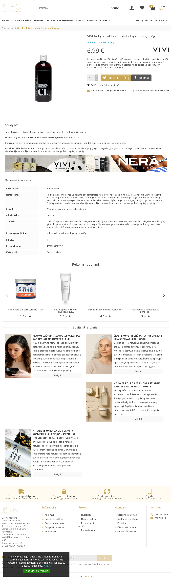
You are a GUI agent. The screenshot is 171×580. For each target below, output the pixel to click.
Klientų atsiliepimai (126, 527)
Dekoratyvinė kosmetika (60, 20)
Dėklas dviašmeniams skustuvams (105, 309)
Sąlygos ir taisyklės (54, 527)
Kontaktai (122, 523)
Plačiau (47, 565)
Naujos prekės (88, 518)
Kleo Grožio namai (126, 531)
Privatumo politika (54, 518)
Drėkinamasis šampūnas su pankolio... (145, 310)
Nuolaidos (160, 20)
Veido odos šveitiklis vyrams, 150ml (25, 309)
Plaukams (7, 20)
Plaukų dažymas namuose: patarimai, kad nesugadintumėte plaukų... (57, 337)
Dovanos (104, 20)
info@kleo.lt (158, 517)
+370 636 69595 (159, 514)
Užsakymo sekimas (127, 514)
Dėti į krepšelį (116, 78)
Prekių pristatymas (54, 523)
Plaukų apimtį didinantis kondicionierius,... (66, 310)
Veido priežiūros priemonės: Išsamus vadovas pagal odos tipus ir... (137, 385)
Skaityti (57, 375)
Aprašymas (11, 125)
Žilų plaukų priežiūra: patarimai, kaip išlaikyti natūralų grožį (138, 337)
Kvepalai (92, 20)
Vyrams (80, 20)
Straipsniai (50, 531)
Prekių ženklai (144, 20)
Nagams (38, 20)
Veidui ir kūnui (23, 20)
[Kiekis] (91, 78)
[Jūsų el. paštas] (78, 558)
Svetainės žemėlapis (127, 518)
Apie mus (49, 514)
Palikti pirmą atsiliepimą (100, 42)
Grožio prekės (54, 252)
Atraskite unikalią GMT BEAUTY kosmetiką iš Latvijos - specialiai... (55, 432)
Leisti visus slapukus (36, 571)
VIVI (90, 36)
